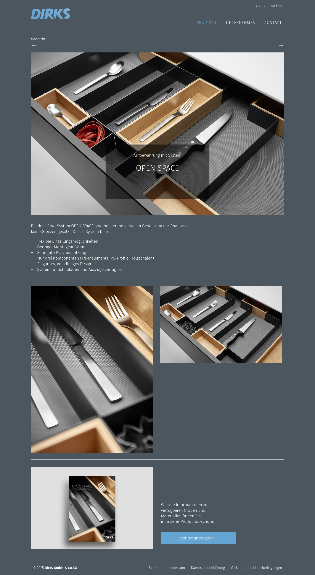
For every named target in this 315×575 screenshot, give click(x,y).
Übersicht (38, 39)
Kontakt (273, 22)
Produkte (207, 22)
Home (260, 5)
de (273, 5)
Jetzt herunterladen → (198, 538)
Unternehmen (241, 22)
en (280, 5)
